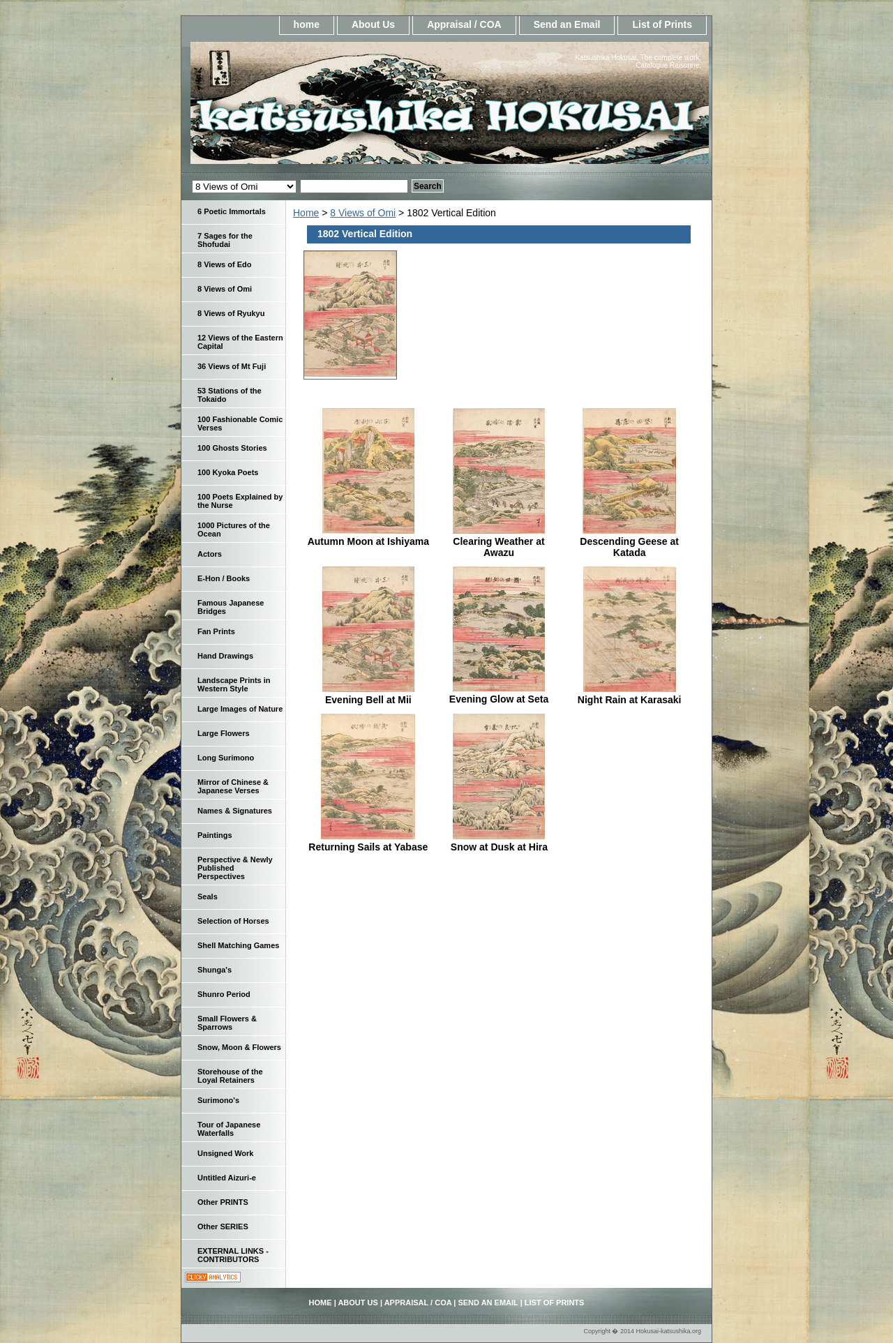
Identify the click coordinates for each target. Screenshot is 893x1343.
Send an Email (567, 24)
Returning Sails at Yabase (368, 847)
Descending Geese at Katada (629, 547)
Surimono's (218, 1100)
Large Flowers (223, 733)
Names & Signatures (234, 810)
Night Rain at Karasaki (630, 699)
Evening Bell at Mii (368, 699)
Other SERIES (222, 1226)
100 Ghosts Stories (232, 448)
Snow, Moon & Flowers (239, 1047)
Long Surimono (225, 757)
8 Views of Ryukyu (230, 313)
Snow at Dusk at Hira (499, 847)
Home (306, 212)
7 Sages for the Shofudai (225, 240)
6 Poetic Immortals (231, 211)
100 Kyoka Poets (227, 472)
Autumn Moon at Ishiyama (368, 541)
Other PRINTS (222, 1202)
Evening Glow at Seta (498, 699)
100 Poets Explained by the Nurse (240, 501)
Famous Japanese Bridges (230, 607)
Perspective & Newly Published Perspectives (235, 867)
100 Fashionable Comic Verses (240, 423)
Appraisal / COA (464, 24)
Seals (207, 896)
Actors (209, 554)
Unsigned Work (225, 1153)
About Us (373, 24)
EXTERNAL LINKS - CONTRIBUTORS (233, 1255)
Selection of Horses (233, 921)
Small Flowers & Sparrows (227, 1022)
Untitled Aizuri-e (226, 1177)
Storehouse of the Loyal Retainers (230, 1075)
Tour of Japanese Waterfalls (228, 1128)
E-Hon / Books (223, 578)
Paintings (214, 835)
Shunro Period (223, 994)
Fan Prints (216, 631)
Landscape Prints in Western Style (234, 684)
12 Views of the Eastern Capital (240, 341)
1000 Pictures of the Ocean (233, 529)
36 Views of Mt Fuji (231, 366)
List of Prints (662, 24)
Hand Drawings (225, 656)
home (307, 24)
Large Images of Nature (240, 709)
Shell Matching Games (238, 945)
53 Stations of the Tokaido (229, 395)
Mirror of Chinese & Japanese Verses (233, 786)
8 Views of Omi (363, 212)
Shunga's (214, 970)
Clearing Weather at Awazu (498, 547)
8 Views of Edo (224, 264)
